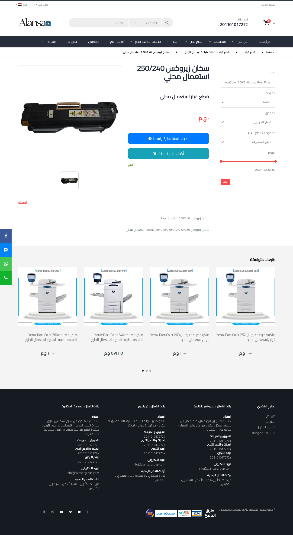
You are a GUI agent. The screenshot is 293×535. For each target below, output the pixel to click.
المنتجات (220, 41)
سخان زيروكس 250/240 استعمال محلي (146, 52)
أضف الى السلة (168, 153)
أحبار (176, 41)
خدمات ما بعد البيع (148, 41)
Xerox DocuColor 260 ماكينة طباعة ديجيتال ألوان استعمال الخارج (179, 337)
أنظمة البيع (117, 41)
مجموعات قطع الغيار (261, 133)
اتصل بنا (73, 41)
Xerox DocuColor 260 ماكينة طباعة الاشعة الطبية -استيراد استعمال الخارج (51, 337)
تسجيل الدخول (267, 5)
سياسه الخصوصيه (263, 433)
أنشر (130, 165)
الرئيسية (264, 41)
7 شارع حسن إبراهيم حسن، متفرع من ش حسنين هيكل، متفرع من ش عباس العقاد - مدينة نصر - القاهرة (204, 425)
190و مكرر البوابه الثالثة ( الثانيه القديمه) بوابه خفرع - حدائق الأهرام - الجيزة (136, 423)
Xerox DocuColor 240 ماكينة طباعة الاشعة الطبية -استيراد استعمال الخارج (117, 337)
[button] (269, 23)
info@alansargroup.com (215, 468)
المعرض (93, 41)
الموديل (270, 113)
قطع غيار (196, 41)
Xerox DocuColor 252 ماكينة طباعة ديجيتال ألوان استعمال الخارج (245, 337)
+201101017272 (220, 440)
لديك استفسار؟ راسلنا (168, 138)
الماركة (270, 93)
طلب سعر (43, 4)
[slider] (220, 161)
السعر (271, 153)
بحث (272, 73)
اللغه (23, 4)
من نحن (243, 41)
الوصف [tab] (23, 202)
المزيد (52, 41)
